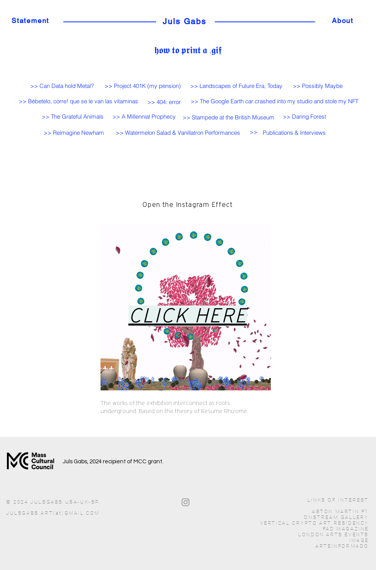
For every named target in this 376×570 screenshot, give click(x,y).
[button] (294, 132)
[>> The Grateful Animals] (72, 116)
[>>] (255, 131)
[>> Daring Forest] (304, 116)
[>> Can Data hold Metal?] (62, 85)
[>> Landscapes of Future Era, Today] (236, 85)
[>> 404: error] (164, 101)
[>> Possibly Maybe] (318, 85)
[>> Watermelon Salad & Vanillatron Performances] (178, 132)
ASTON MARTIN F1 (340, 511)
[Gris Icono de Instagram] (185, 502)
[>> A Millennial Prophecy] (144, 116)
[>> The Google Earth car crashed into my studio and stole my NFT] (274, 101)
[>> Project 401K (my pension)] (142, 85)
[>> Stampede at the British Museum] (228, 117)
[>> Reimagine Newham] (74, 132)
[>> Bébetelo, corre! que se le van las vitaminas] (78, 101)
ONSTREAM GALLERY (336, 517)
